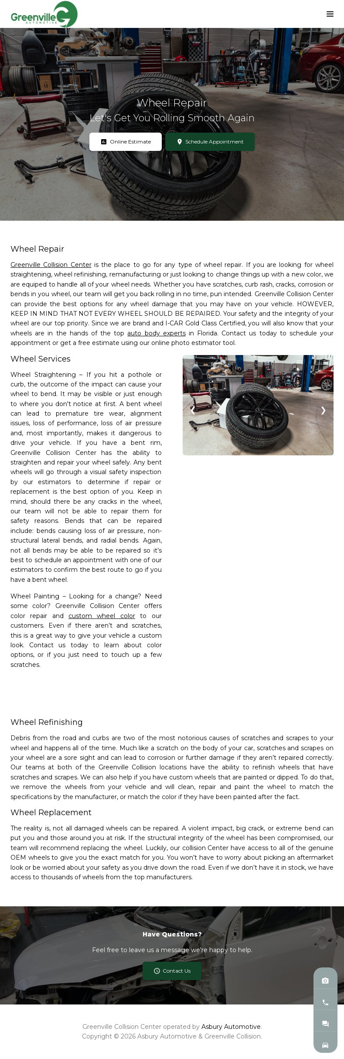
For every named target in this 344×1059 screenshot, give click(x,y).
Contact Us (172, 970)
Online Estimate (125, 141)
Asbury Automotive (231, 1027)
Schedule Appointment (210, 141)
